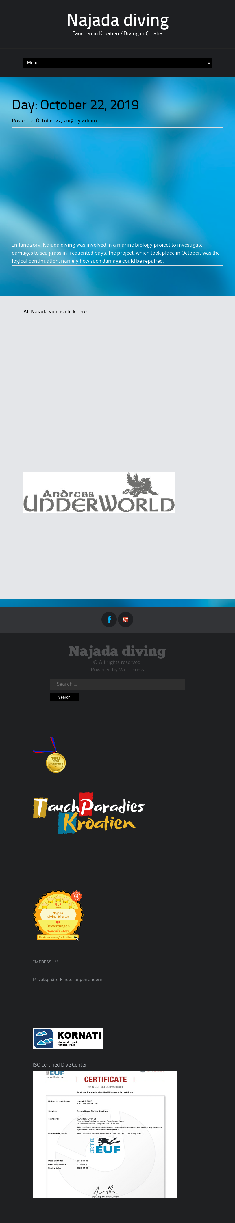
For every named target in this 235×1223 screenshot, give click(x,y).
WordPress (131, 670)
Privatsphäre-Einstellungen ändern (68, 980)
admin (89, 121)
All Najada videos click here (55, 312)
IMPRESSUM (45, 962)
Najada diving (117, 21)
